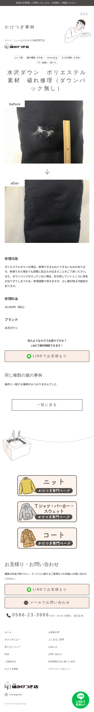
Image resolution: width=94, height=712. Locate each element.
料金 (7, 654)
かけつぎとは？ (12, 639)
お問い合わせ (55, 654)
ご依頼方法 (10, 661)
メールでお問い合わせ (47, 603)
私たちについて (12, 647)
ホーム (8, 632)
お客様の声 (54, 632)
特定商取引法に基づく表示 (61, 661)
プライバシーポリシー (59, 669)
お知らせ (52, 647)
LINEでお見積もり (47, 356)
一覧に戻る (47, 405)
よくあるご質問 (56, 639)
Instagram (13, 694)
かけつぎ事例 (11, 669)
